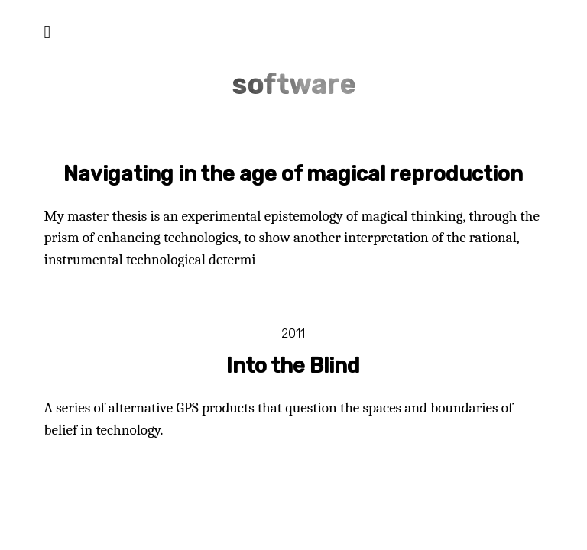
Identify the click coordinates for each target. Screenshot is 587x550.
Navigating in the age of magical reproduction (293, 174)
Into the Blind (293, 366)
